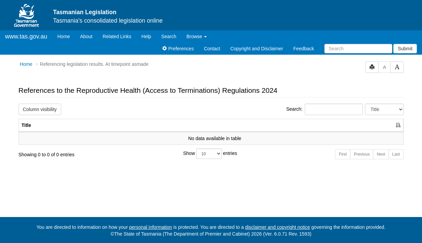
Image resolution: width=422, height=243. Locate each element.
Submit (405, 48)
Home (66, 36)
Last (396, 154)
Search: (324, 109)
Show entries (210, 153)
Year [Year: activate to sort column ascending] (378, 125)
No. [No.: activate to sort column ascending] (347, 125)
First (343, 154)
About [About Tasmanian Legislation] (86, 36)
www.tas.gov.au (26, 36)
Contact (212, 48)
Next (381, 154)
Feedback (303, 48)
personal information (150, 227)
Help (146, 36)
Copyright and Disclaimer (256, 48)
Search (168, 36)
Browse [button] (197, 36)
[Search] (358, 48)
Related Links (117, 36)
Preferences (178, 48)
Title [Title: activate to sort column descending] (26, 125)
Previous (362, 154)
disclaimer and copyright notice (277, 227)
